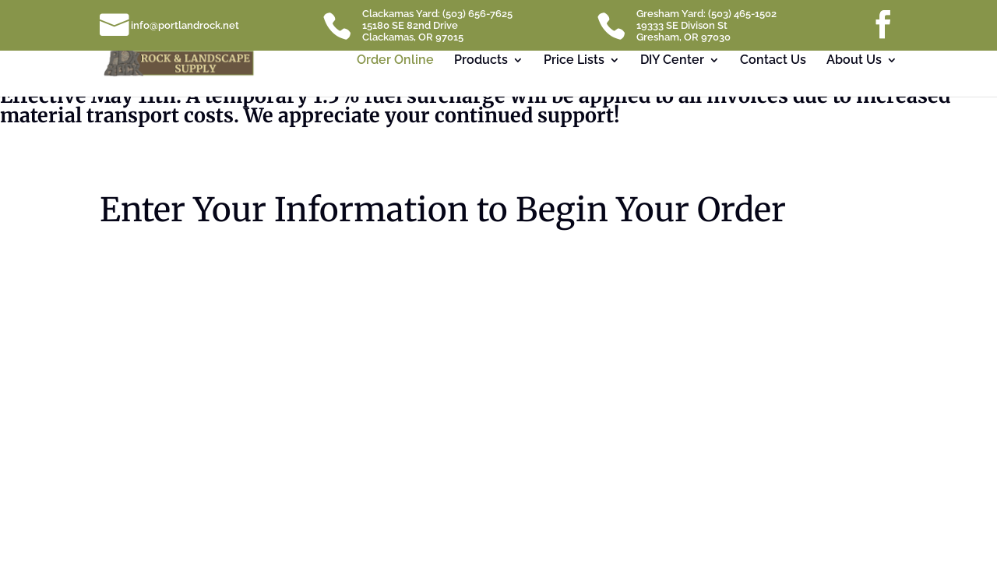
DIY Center (672, 61)
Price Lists (574, 61)
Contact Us (773, 61)
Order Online (395, 61)
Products (481, 61)
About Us (854, 61)
